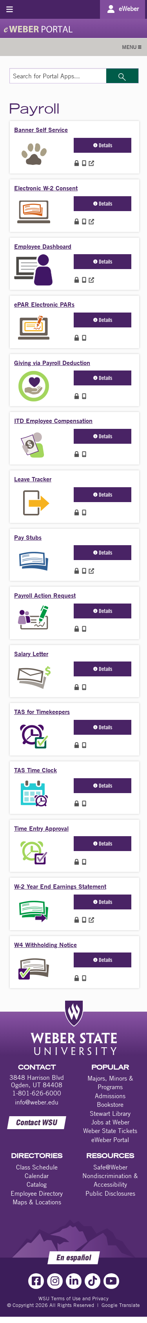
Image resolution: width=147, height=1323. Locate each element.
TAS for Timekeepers (42, 711)
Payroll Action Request (45, 595)
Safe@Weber (110, 1167)
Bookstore (110, 1104)
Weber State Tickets (110, 1131)
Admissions (110, 1096)
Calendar (37, 1176)
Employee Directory (37, 1193)
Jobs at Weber (110, 1122)
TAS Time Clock (35, 770)
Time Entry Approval (41, 828)
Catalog (37, 1184)
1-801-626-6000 (36, 1093)
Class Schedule (37, 1167)
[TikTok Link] (92, 1281)
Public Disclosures (110, 1193)
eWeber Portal (110, 1140)
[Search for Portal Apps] (58, 76)
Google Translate (121, 1305)
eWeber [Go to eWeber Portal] (129, 9)
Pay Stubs (28, 537)
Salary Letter (31, 653)
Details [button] (102, 145)
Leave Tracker (32, 479)
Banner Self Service (41, 129)
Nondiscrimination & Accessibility (110, 1180)
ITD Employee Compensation (53, 420)
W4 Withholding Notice (45, 944)
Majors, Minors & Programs (110, 1082)
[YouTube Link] (111, 1281)
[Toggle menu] (9, 9)
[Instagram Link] (55, 1281)
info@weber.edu (36, 1102)
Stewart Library (110, 1113)
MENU (131, 47)
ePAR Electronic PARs (44, 304)
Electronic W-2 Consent (46, 188)
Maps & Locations (37, 1202)
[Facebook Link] (36, 1281)
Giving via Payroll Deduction (52, 362)
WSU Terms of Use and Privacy (73, 1298)
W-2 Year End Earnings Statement (60, 886)
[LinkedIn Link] (74, 1281)
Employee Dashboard (42, 246)
